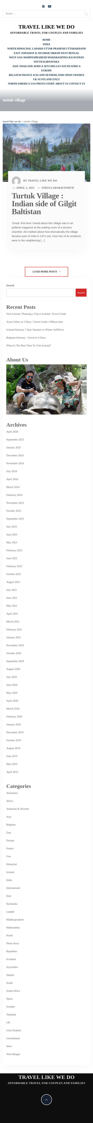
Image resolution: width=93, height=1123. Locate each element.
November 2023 (15, 502)
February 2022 (14, 566)
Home (46, 39)
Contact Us (77, 83)
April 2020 (12, 700)
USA (33, 83)
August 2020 (13, 669)
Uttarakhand (76, 48)
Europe (46, 70)
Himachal (24, 48)
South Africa (71, 66)
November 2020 (15, 645)
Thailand (26, 66)
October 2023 (13, 510)
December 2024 (14, 455)
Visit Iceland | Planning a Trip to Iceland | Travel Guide (36, 313)
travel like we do (46, 27)
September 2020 (15, 661)
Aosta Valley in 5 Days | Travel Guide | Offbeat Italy (34, 321)
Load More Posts (46, 271)
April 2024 (12, 479)
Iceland (39, 75)
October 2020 (13, 653)
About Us (61, 83)
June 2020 (11, 684)
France (27, 75)
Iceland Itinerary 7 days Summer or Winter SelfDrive (35, 329)
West (12, 57)
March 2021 (12, 621)
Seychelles (52, 66)
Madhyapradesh (35, 57)
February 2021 (14, 629)
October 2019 (13, 740)
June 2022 (11, 558)
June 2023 (11, 534)
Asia (15, 66)
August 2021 (13, 582)
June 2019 (11, 756)
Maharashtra (58, 57)
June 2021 (11, 597)
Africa (38, 66)
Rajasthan (76, 57)
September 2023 (15, 518)
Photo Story (45, 83)
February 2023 (14, 550)
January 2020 (13, 724)
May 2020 (11, 692)
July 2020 (11, 677)
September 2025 (15, 439)
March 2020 (12, 708)
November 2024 (15, 463)
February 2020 (14, 716)
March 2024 (12, 487)
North (11, 48)
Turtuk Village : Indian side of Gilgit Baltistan (44, 203)
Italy (56, 79)
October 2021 (13, 574)
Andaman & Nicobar (35, 53)
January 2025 (13, 447)
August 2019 (13, 748)
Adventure (12, 793)
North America (19, 83)
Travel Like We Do (42, 180)
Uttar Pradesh (54, 48)
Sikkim (55, 53)
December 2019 (14, 732)
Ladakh (37, 48)
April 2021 (12, 613)
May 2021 (11, 605)
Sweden (78, 75)
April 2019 (12, 771)
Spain (68, 75)
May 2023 (11, 542)
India (46, 44)
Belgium (15, 75)
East (17, 53)
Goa (20, 57)
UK (35, 79)
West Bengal (70, 53)
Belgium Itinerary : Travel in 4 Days (26, 337)
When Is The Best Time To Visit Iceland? (28, 345)
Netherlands (55, 75)
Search (10, 285)
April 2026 (12, 431)
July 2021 (11, 589)
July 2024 (11, 471)
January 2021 (13, 637)
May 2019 (11, 764)
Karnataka (51, 61)
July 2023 (11, 526)
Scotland (45, 79)
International (13, 887)
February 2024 (14, 495)
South (38, 61)
